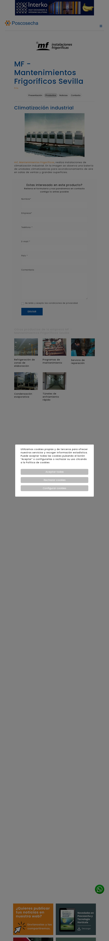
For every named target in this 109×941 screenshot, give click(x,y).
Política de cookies (38, 462)
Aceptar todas (54, 472)
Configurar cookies (54, 488)
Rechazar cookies (55, 480)
